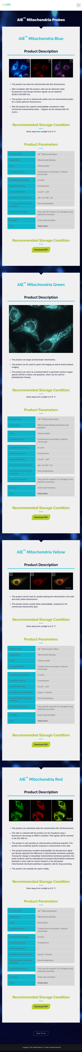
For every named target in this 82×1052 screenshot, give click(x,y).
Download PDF (41, 250)
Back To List (41, 1034)
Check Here (43, 226)
